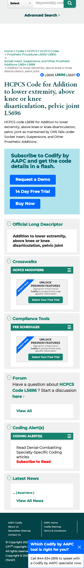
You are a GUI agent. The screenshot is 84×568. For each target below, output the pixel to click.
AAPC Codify (15, 522)
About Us (13, 526)
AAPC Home (51, 522)
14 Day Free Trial (32, 191)
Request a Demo (32, 179)
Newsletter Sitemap (19, 530)
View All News (29, 501)
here (17, 396)
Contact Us (14, 534)
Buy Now (25, 203)
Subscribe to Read (33, 462)
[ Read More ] (25, 492)
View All (24, 411)
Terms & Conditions (55, 530)
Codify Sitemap (52, 526)
